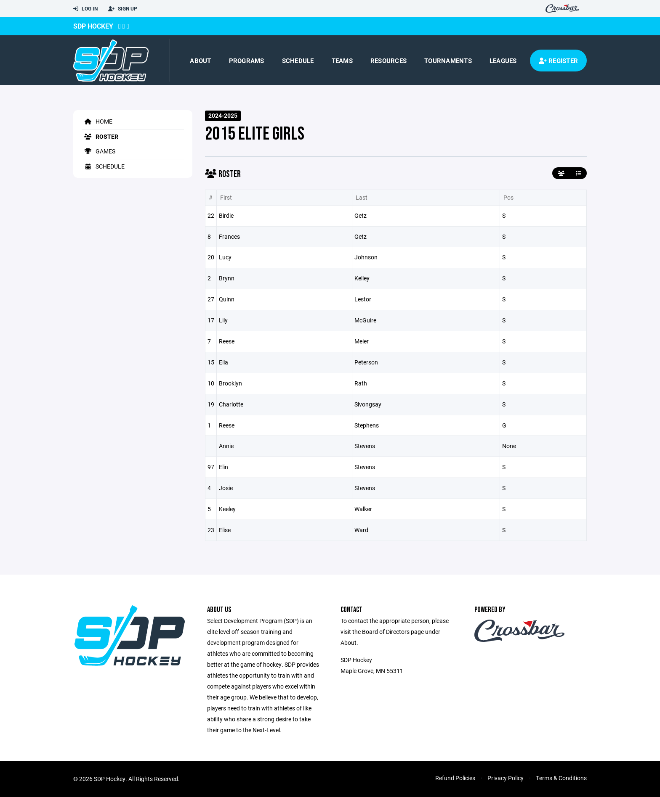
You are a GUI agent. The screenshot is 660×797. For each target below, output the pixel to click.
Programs (246, 60)
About (200, 60)
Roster (100, 136)
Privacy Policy (505, 778)
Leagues (503, 60)
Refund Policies (455, 778)
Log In (85, 9)
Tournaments (448, 60)
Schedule (298, 60)
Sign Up (122, 9)
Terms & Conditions (561, 778)
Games (98, 151)
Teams (342, 60)
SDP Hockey (93, 25)
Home (97, 121)
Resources (388, 60)
